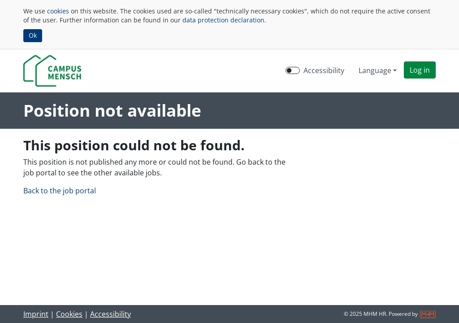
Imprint (35, 314)
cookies (58, 11)
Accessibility (110, 314)
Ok (33, 35)
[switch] (293, 70)
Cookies (69, 314)
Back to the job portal (59, 191)
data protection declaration (223, 20)
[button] (420, 70)
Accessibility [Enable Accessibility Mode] (323, 70)
